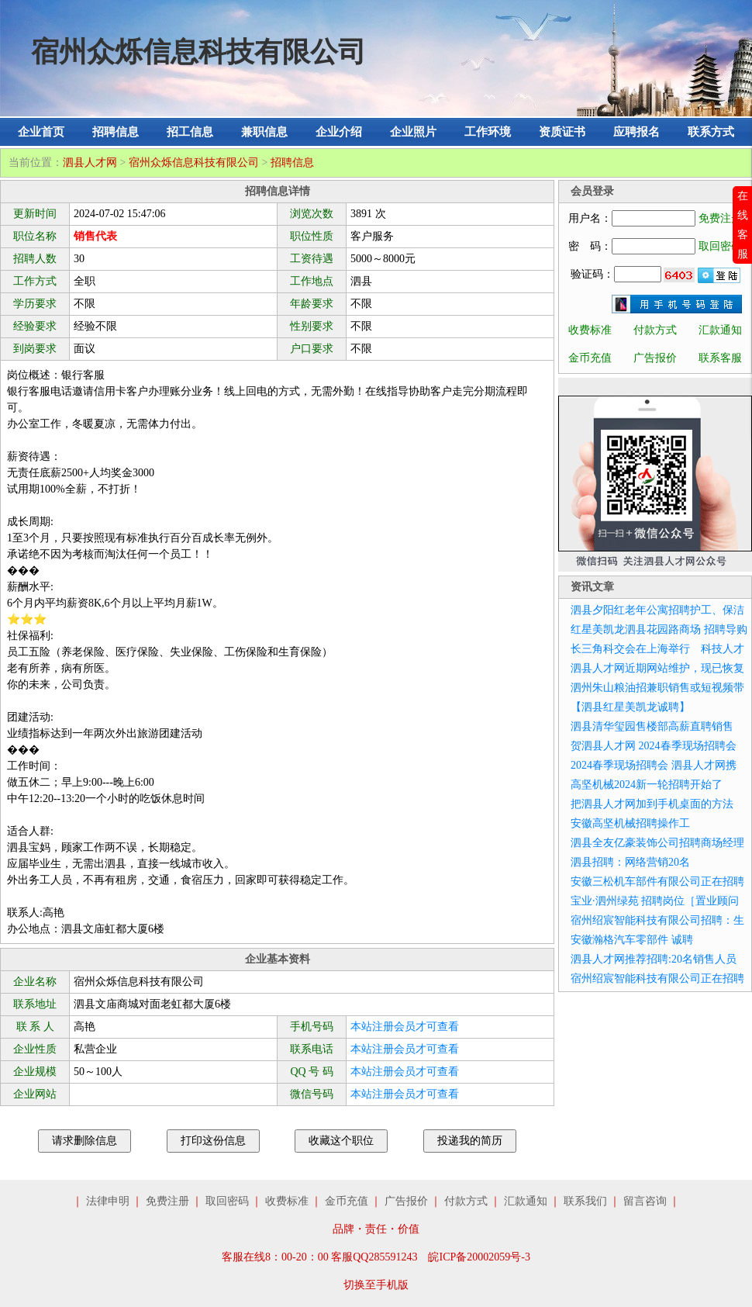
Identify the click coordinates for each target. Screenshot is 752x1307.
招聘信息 (115, 132)
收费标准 (590, 330)
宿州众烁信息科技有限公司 (194, 162)
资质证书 (562, 132)
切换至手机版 (376, 1285)
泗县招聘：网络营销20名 (630, 862)
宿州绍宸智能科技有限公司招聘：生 (657, 920)
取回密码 (720, 246)
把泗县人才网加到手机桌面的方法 (652, 804)
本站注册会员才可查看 (404, 1026)
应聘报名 (636, 132)
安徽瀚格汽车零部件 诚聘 (632, 940)
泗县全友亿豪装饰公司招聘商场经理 (657, 843)
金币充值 (590, 358)
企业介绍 (339, 132)
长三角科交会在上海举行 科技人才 (657, 649)
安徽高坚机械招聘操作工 (630, 823)
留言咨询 (645, 1201)
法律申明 (107, 1201)
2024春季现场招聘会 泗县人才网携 (653, 765)
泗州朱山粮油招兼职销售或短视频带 (657, 687)
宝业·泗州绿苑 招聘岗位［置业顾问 (655, 901)
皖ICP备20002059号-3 (479, 1257)
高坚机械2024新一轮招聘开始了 (647, 784)
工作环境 (487, 132)
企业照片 (413, 132)
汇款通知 (720, 330)
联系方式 (711, 132)
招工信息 (190, 132)
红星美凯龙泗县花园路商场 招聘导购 (659, 629)
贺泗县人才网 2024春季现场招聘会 (653, 746)
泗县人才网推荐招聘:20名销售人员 (653, 959)
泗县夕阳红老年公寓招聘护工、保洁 (657, 610)
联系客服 (720, 358)
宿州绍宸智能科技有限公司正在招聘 (657, 978)
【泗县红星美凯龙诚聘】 (630, 707)
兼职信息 (264, 132)
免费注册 (720, 218)
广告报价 (655, 358)
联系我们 (585, 1201)
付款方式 (655, 330)
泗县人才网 (90, 162)
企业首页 (41, 132)
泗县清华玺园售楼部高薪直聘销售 (652, 726)
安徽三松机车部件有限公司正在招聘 (657, 881)
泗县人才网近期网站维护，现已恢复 (657, 668)
